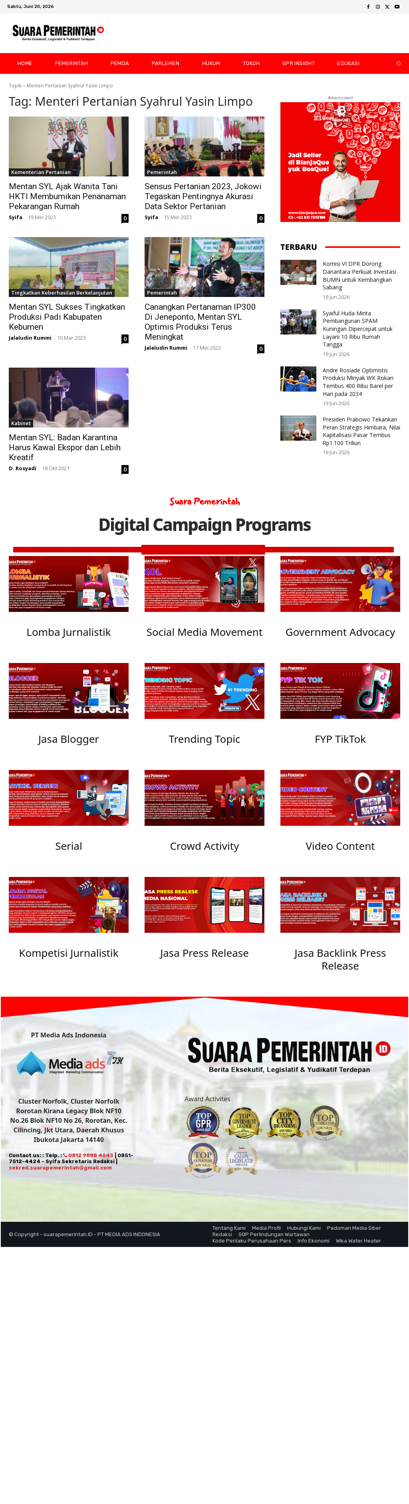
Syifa (15, 217)
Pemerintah (162, 172)
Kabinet (21, 423)
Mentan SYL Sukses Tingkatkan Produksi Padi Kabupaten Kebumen (67, 317)
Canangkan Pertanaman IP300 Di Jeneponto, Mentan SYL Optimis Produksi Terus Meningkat (200, 322)
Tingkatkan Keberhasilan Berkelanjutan (61, 292)
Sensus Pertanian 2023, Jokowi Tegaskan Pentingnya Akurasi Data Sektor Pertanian (203, 196)
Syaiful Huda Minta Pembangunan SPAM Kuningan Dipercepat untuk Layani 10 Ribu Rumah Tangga (358, 328)
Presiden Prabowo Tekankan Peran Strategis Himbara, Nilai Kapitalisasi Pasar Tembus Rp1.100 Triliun (361, 431)
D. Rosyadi (22, 468)
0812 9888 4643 (88, 1163)
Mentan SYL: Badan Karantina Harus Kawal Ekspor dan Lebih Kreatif (65, 447)
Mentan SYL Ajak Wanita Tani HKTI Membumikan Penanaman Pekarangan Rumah (67, 196)
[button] (392, 63)
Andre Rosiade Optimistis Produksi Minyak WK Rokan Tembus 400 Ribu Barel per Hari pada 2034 (358, 382)
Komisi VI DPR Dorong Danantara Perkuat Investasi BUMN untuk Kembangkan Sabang (359, 275)
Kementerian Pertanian (41, 172)
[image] (69, 584)
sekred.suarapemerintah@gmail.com (60, 1175)
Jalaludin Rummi (30, 337)
